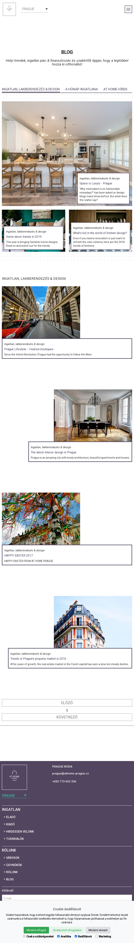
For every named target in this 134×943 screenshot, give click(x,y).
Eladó (10, 817)
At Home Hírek (115, 89)
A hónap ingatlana (81, 89)
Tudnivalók (15, 839)
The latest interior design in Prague (53, 452)
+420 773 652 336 (64, 781)
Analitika (64, 936)
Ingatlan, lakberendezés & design (31, 89)
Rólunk (12, 872)
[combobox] (34, 8)
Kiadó (10, 824)
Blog (10, 879)
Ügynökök (14, 865)
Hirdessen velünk (20, 831)
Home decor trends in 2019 (24, 236)
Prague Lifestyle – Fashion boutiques (28, 349)
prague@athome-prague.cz (70, 773)
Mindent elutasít (98, 930)
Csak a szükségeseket (38, 936)
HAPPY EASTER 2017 (18, 555)
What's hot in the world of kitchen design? (100, 233)
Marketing (103, 936)
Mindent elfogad (36, 930)
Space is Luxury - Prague (96, 183)
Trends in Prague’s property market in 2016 (38, 658)
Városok (12, 858)
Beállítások (83, 936)
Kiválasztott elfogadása (67, 930)
